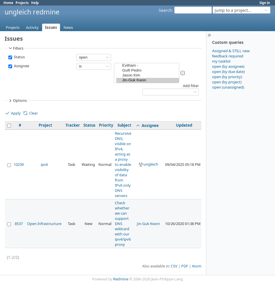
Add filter (191, 85)
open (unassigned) (228, 87)
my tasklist (221, 61)
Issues (51, 27)
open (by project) (227, 82)
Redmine (120, 279)
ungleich (148, 164)
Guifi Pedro (147, 70)
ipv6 (44, 164)
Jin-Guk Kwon (147, 80)
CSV (174, 266)
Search (165, 10)
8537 (19, 223)
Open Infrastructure (44, 223)
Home (8, 3)
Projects (22, 3)
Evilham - (147, 65)
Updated (184, 125)
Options (17, 100)
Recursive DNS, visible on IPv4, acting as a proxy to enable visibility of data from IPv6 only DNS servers (123, 164)
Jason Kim (147, 75)
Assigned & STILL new (231, 50)
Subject (124, 125)
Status (19, 57)
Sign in (264, 3)
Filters (15, 48)
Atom (196, 266)
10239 (19, 164)
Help (35, 3)
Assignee (21, 65)
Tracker (73, 125)
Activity (32, 27)
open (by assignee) (228, 66)
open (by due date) (228, 71)
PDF (184, 266)
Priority (106, 125)
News (68, 27)
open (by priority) (227, 76)
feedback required (227, 56)
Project (45, 125)
